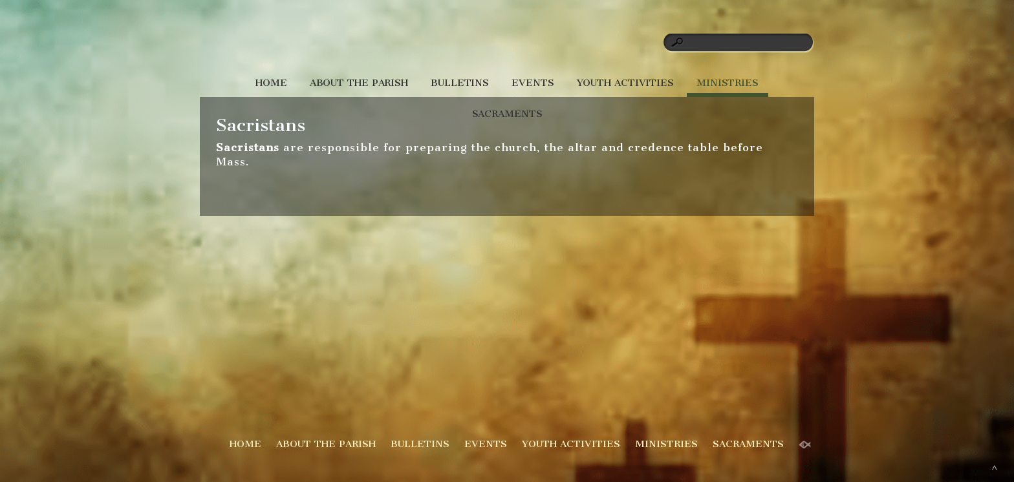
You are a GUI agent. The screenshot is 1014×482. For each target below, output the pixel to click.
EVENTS (533, 83)
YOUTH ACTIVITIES (625, 83)
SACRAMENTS (507, 114)
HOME (271, 83)
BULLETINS (460, 83)
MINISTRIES (727, 83)
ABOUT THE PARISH (359, 83)
